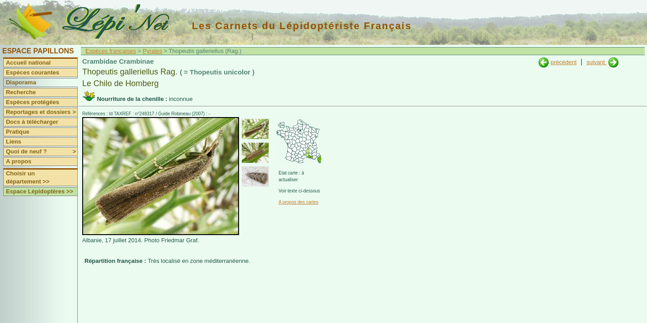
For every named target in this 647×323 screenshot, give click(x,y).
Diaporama (21, 82)
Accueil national (28, 62)
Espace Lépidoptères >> (39, 191)
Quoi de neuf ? (41, 152)
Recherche (20, 92)
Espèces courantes (32, 72)
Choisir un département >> (27, 177)
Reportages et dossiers (41, 112)
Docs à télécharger (32, 121)
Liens (13, 141)
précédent (563, 62)
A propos (18, 161)
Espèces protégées (32, 102)
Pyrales (152, 51)
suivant (596, 62)
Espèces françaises (110, 51)
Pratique (17, 131)
